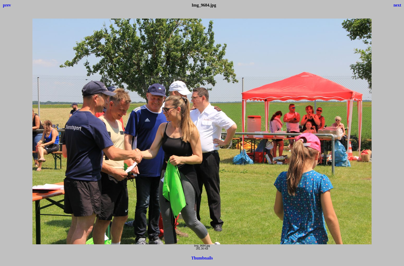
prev (7, 5)
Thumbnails (202, 258)
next (397, 5)
